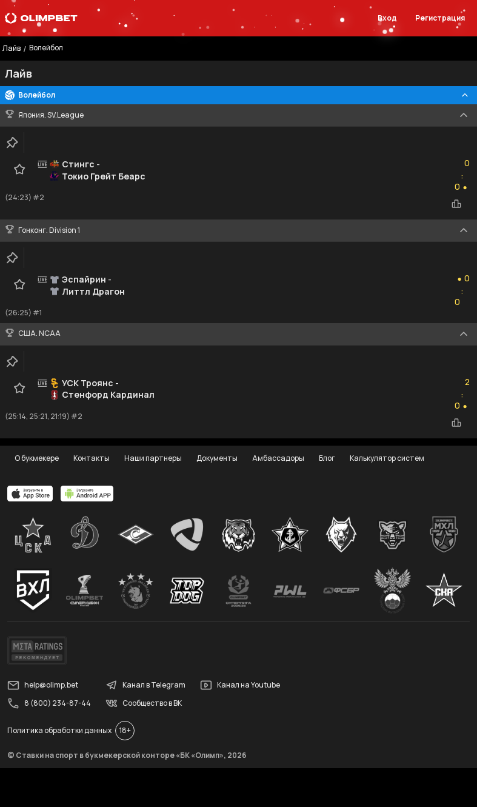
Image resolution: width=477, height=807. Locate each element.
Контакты (91, 458)
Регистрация (440, 18)
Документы (217, 458)
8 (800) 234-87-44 (49, 703)
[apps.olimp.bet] (30, 493)
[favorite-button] (19, 169)
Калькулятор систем (387, 458)
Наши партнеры (153, 458)
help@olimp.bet (42, 685)
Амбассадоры (278, 458)
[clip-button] (12, 142)
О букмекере (37, 458)
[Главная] (41, 18)
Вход (387, 18)
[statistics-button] (456, 204)
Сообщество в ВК (143, 703)
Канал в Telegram (145, 685)
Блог (327, 458)
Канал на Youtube (240, 685)
